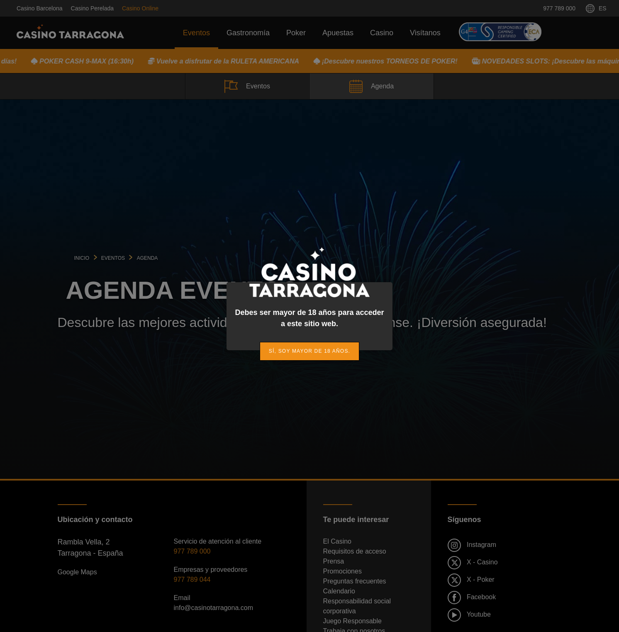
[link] (309, 351)
